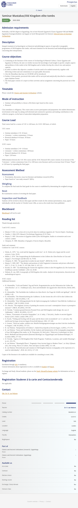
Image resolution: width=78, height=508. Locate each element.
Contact (48, 502)
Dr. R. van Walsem (70, 408)
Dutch (52, 367)
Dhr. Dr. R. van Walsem (10, 393)
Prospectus (72, 2)
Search (40, 10)
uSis (16, 364)
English (44, 367)
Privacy (42, 502)
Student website (32, 502)
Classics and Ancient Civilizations (25, 93)
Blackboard (6, 213)
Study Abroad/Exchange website (47, 371)
